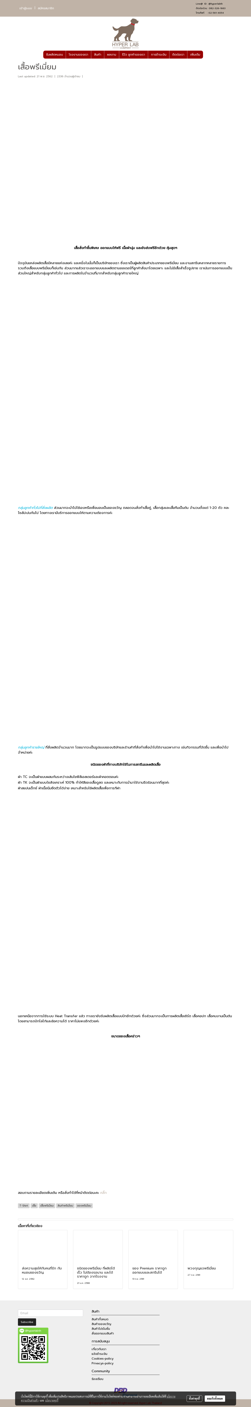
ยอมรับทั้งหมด (215, 1398)
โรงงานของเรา (78, 54)
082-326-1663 (217, 8)
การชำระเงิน (158, 54)
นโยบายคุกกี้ (51, 1400)
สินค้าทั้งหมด (100, 1319)
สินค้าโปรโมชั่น (101, 1329)
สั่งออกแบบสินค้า (103, 1333)
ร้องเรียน (97, 1379)
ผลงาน (111, 54)
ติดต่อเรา (178, 54)
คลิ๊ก (103, 1192)
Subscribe (27, 1322)
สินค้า (97, 54)
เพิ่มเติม (195, 54)
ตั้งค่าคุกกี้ (194, 1398)
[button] (206, 54)
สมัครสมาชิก (46, 8)
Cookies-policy (103, 1358)
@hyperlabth (216, 3)
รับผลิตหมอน (54, 54)
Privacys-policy (103, 1363)
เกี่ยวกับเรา (99, 1349)
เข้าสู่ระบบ (25, 8)
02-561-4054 (216, 13)
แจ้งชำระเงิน (99, 1354)
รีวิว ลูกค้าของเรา (133, 54)
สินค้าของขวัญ (101, 1324)
